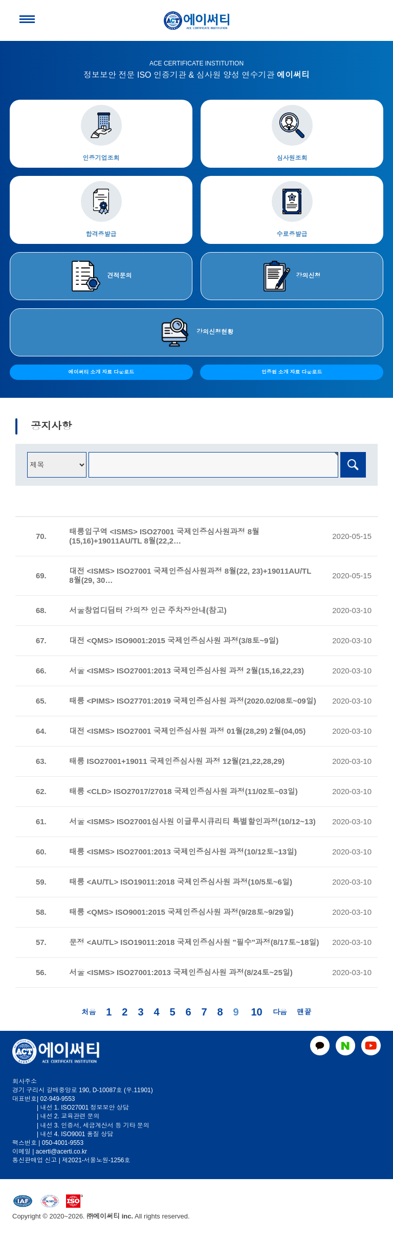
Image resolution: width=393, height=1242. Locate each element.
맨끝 (304, 1012)
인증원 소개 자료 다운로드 (291, 372)
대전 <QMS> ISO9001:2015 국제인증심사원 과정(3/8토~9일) (173, 640)
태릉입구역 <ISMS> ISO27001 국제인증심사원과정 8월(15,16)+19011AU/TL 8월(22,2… (164, 536)
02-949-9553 (57, 1098)
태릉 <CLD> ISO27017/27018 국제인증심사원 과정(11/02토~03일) (183, 791)
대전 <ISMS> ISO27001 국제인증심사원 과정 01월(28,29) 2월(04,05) (187, 731)
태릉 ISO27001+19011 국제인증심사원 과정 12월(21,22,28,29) (177, 761)
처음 (88, 1012)
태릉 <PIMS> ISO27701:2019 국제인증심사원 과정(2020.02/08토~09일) (192, 700)
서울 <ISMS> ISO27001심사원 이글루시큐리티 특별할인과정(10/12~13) (192, 821)
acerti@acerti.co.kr (61, 1151)
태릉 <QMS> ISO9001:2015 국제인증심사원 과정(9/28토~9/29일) (181, 912)
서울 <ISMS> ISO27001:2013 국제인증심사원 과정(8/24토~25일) (180, 972)
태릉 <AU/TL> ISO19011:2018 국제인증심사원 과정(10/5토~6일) (180, 881)
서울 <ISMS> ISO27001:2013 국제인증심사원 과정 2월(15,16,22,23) (186, 670)
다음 (280, 1012)
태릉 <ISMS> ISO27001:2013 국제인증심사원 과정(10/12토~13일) (183, 851)
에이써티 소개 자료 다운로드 (101, 372)
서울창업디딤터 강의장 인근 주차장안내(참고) (148, 610)
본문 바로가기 (0, 0)
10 (256, 1012)
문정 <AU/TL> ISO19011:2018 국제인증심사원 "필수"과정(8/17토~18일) (194, 942)
